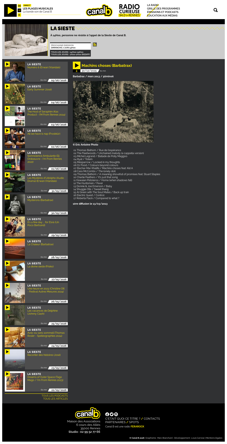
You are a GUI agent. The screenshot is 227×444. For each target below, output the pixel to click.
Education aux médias (162, 15)
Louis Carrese (197, 438)
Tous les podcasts (55, 395)
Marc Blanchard (164, 438)
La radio (153, 5)
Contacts (152, 418)
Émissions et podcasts (162, 12)
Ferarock (137, 426)
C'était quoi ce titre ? (122, 418)
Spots (134, 422)
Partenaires (115, 422)
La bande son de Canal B (37, 11)
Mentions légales (214, 438)
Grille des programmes (163, 8)
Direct (27, 5)
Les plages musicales (38, 8)
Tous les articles (55, 398)
